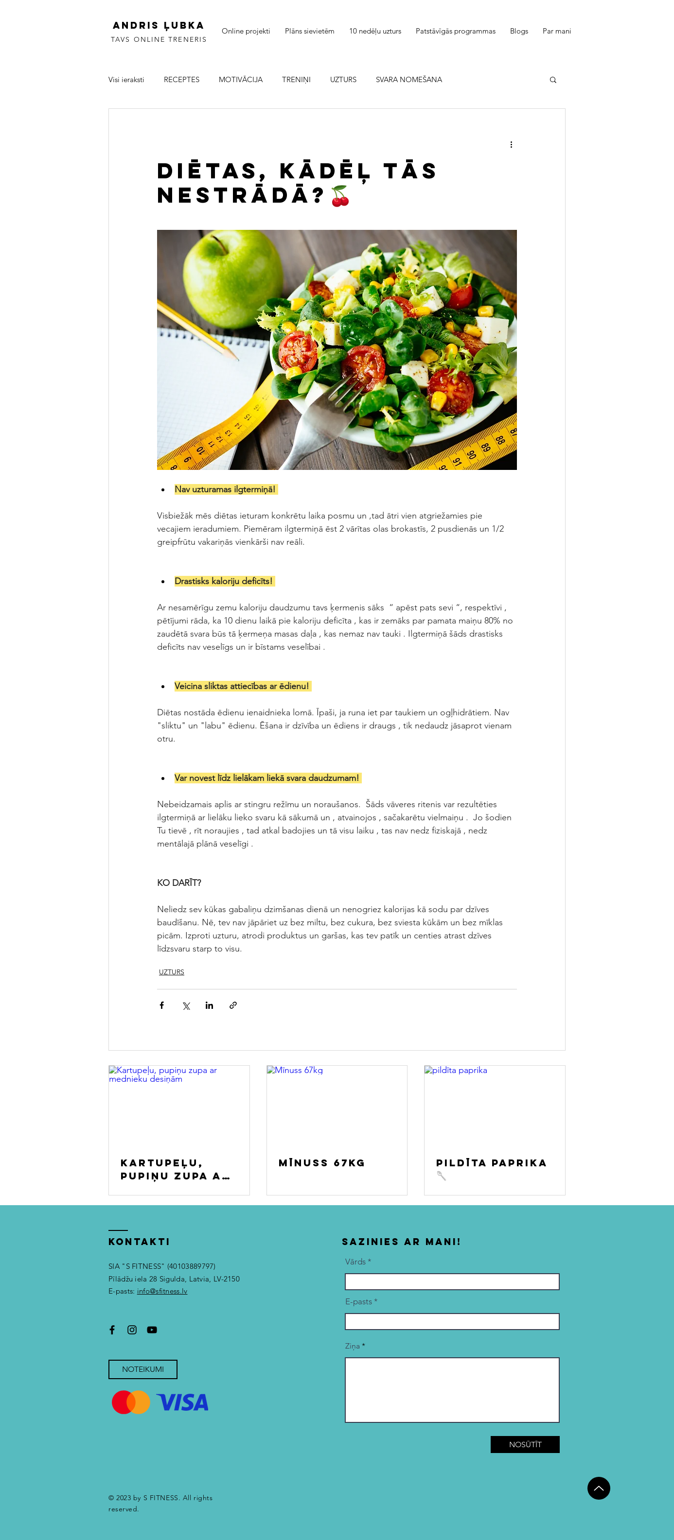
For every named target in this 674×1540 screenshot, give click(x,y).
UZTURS (343, 79)
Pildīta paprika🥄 (492, 1169)
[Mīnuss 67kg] (337, 1105)
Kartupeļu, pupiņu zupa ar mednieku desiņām (176, 1169)
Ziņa (352, 1346)
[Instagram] (132, 1330)
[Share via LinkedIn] (209, 1005)
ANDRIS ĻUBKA (159, 25)
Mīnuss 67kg (322, 1163)
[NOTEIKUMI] (142, 1369)
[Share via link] (233, 1005)
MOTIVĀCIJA (241, 79)
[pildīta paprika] (495, 1105)
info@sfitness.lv (162, 1291)
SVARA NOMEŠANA (409, 79)
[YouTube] (152, 1330)
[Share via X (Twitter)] (185, 1005)
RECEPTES (181, 79)
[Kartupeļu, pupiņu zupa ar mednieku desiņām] (179, 1105)
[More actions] (511, 144)
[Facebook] (112, 1330)
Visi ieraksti (126, 79)
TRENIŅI (296, 79)
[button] (553, 79)
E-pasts (358, 1302)
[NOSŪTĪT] (525, 1444)
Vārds (355, 1262)
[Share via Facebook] (161, 1005)
